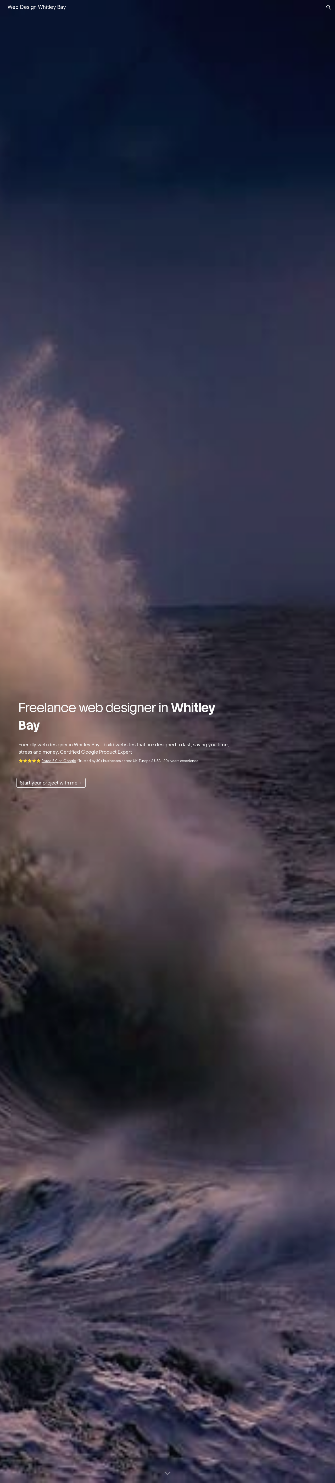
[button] (328, 7)
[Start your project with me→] (51, 783)
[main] (128, 716)
